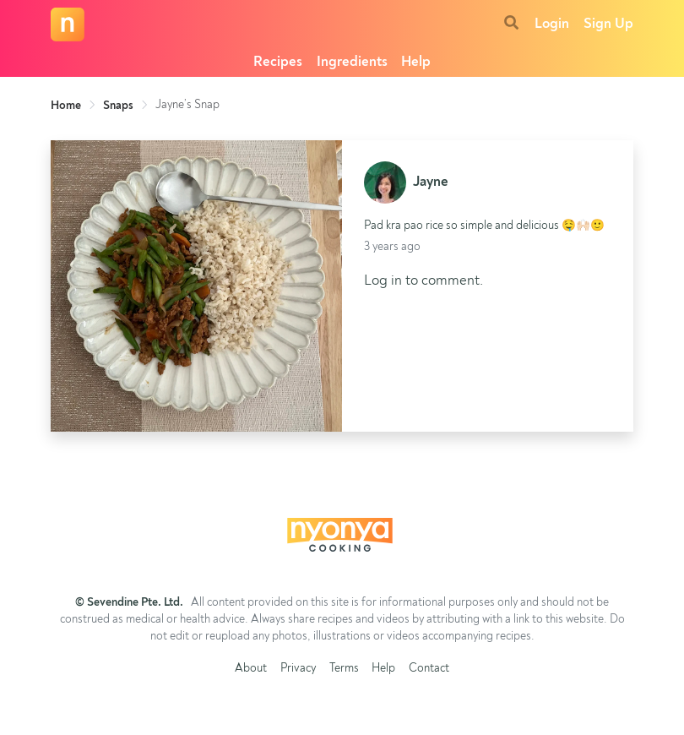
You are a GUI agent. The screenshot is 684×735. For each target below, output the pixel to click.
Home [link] (66, 106)
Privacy (298, 668)
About (251, 668)
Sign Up (608, 24)
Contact (429, 668)
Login (552, 24)
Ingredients (352, 62)
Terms (344, 668)
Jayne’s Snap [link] (187, 105)
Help (416, 62)
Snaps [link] (118, 106)
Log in (383, 281)
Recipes (277, 62)
